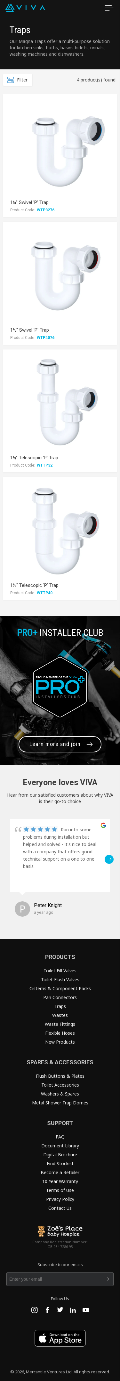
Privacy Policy (60, 1199)
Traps (60, 1006)
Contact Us (60, 1208)
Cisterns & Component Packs (60, 988)
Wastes (60, 1015)
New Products (60, 1042)
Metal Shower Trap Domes (60, 1103)
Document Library (60, 1146)
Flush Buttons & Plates (60, 1076)
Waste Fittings (60, 1024)
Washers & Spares (60, 1094)
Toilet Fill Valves (60, 971)
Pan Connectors (60, 997)
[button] (109, 859)
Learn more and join (55, 744)
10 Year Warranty (60, 1181)
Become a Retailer (60, 1172)
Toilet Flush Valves (60, 979)
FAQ (60, 1137)
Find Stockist (60, 1163)
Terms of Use (60, 1190)
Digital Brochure (60, 1155)
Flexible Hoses (60, 1033)
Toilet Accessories (60, 1085)
